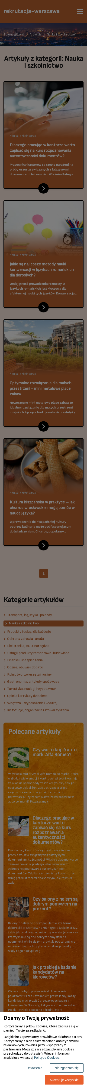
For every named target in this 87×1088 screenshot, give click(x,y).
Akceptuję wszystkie (64, 1080)
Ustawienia (34, 1068)
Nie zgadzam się (67, 1068)
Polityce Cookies (46, 1058)
